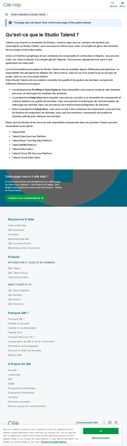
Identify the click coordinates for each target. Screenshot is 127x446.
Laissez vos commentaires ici (26, 197)
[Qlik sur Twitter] (104, 422)
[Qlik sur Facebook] (116, 422)
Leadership (14, 374)
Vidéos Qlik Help (17, 225)
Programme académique (21, 388)
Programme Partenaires (21, 392)
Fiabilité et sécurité (18, 323)
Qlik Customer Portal (19, 243)
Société (12, 370)
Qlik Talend (14, 268)
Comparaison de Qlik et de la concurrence (31, 341)
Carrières (13, 397)
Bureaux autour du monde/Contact (27, 406)
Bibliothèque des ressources (24, 248)
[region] (61, 435)
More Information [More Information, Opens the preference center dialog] (101, 438)
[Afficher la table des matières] (6, 14)
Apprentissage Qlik (18, 239)
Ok (100, 431)
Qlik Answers (15, 295)
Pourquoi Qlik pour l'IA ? (21, 337)
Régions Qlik (15, 355)
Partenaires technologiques (23, 346)
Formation (13, 234)
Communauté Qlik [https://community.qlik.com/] (87, 422)
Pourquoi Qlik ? (16, 319)
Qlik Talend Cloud (17, 272)
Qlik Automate (16, 304)
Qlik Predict (14, 299)
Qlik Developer (16, 230)
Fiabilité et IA (15, 332)
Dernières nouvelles (19, 401)
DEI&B (11, 383)
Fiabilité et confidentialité (22, 328)
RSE (10, 379)
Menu (122, 6)
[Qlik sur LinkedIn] (109, 422)
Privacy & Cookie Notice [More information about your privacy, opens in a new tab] (53, 442)
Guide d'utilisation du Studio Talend (28, 14)
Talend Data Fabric (18, 277)
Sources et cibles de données (24, 350)
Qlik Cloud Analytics (19, 290)
